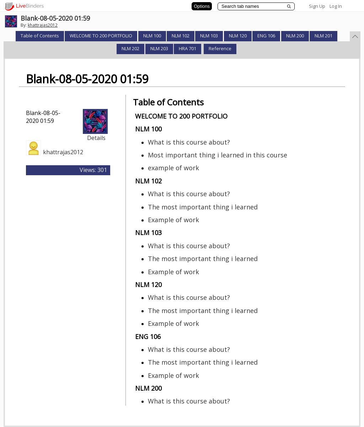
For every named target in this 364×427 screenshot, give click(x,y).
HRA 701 (187, 48)
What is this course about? (189, 142)
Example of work (173, 219)
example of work (173, 167)
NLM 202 (130, 48)
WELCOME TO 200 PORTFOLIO (101, 35)
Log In (336, 6)
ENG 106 (266, 35)
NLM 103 (209, 35)
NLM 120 (238, 35)
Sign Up (317, 6)
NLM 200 (295, 35)
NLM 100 (152, 35)
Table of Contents (40, 35)
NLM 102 (180, 35)
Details (96, 138)
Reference (220, 48)
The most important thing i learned (203, 207)
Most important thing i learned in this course (217, 155)
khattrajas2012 (43, 25)
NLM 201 (323, 35)
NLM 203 (159, 48)
